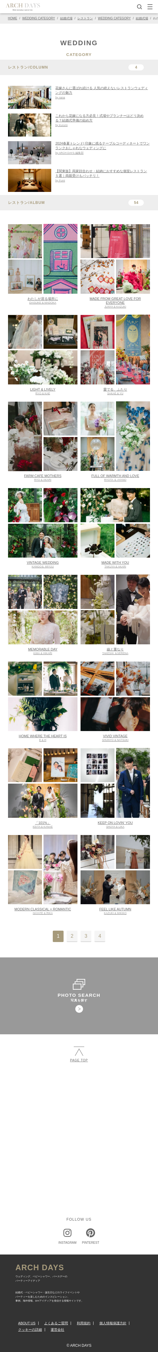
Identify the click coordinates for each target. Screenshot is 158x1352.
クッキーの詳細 (30, 1329)
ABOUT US (26, 1323)
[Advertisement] (79, 1117)
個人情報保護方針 (113, 1323)
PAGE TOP (79, 1054)
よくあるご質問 (56, 1323)
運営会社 (57, 1329)
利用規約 (83, 1323)
